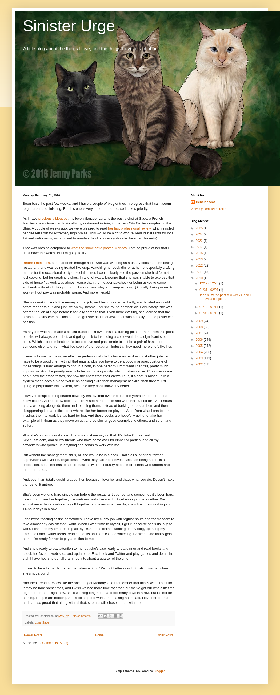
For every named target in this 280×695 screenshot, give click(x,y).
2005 (200, 346)
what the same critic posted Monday (99, 248)
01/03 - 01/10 (209, 313)
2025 (200, 228)
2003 (200, 358)
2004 (200, 352)
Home (99, 635)
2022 (200, 241)
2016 (200, 253)
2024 (200, 234)
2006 (200, 340)
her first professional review (129, 228)
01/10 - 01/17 (209, 307)
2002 (200, 364)
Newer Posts (33, 635)
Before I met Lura (36, 263)
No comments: (82, 615)
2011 (200, 272)
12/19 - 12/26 (209, 283)
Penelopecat (205, 202)
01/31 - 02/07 (209, 290)
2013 (200, 259)
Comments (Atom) (55, 643)
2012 (200, 265)
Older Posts (165, 635)
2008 (200, 327)
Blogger (159, 671)
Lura (38, 622)
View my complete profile (208, 209)
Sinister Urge (69, 26)
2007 (200, 333)
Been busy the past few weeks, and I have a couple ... (225, 297)
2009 (200, 321)
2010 (200, 278)
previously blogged (53, 218)
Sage (45, 622)
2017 (200, 247)
